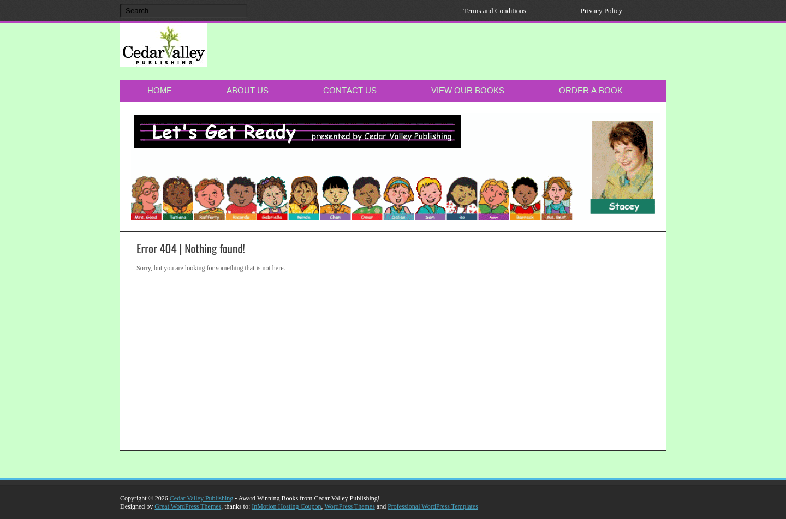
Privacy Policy (601, 11)
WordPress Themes (349, 506)
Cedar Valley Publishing (201, 498)
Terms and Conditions (494, 11)
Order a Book (591, 90)
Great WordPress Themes (187, 506)
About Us (248, 90)
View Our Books (467, 90)
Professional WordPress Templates (433, 506)
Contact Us (350, 90)
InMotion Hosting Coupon (286, 506)
